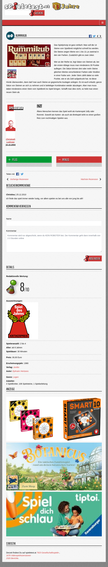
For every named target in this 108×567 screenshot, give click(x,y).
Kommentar (11, 231)
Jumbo (16, 367)
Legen (16, 377)
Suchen (37, 12)
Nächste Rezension (91, 179)
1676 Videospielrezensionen (18, 555)
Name (8, 219)
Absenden (93, 258)
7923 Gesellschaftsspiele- (48, 553)
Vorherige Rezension (17, 179)
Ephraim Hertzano (21, 371)
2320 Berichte (12, 558)
